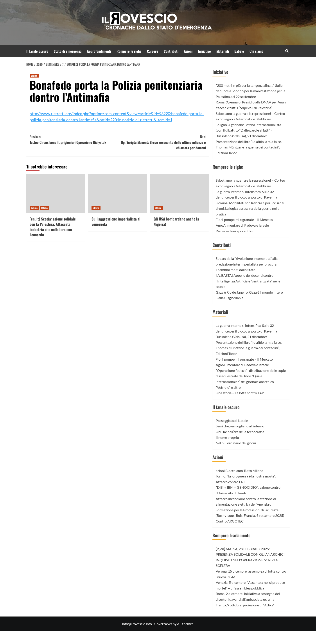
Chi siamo (256, 51)
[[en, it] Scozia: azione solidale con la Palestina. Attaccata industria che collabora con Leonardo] (55, 193)
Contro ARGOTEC (230, 521)
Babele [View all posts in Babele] (34, 208)
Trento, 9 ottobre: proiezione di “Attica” (245, 605)
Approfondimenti (99, 51)
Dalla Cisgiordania (229, 298)
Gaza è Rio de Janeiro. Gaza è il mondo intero (249, 292)
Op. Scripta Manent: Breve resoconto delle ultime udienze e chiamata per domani (162, 142)
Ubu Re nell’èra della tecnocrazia (240, 432)
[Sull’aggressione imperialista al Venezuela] (117, 193)
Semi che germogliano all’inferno (240, 426)
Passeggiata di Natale (232, 420)
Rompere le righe (129, 51)
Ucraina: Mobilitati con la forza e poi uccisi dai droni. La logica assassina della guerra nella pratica (250, 208)
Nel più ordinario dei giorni (236, 443)
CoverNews (163, 624)
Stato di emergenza (67, 51)
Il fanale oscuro (37, 51)
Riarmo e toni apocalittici (234, 231)
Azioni (188, 51)
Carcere (152, 51)
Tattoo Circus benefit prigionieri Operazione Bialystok (74, 139)
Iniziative (204, 51)
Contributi (171, 51)
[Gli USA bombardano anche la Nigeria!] (179, 193)
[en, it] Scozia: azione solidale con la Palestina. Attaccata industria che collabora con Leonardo (53, 226)
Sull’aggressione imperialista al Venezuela (116, 221)
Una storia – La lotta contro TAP (240, 393)
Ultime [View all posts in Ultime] (34, 75)
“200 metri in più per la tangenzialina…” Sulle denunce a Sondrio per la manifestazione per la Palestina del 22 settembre (250, 91)
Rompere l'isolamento (231, 535)
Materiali (222, 51)
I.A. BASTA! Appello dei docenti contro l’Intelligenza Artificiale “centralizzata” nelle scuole (248, 281)
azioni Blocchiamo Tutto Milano (239, 470)
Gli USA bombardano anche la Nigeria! (176, 221)
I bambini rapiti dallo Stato (235, 270)
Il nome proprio (227, 437)
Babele (239, 51)
